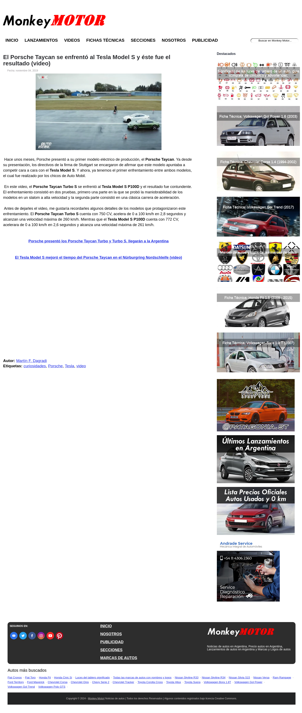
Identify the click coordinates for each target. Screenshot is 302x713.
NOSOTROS (111, 634)
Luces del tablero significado (92, 677)
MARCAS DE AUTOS (118, 658)
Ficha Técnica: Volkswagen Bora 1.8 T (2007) (258, 343)
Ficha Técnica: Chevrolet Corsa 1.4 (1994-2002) (258, 162)
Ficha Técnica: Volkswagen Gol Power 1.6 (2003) (258, 116)
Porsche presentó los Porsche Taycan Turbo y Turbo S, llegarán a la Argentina (99, 241)
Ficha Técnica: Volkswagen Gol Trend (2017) (258, 207)
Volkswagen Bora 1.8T (217, 682)
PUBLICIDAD (112, 642)
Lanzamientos (41, 40)
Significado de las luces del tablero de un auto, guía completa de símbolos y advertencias (258, 73)
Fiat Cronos (15, 677)
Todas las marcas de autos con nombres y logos (142, 677)
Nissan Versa (261, 677)
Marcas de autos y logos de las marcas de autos (258, 252)
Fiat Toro (30, 677)
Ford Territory (16, 682)
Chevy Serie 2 (100, 682)
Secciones (143, 40)
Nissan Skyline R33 (186, 677)
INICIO (106, 626)
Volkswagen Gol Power (248, 682)
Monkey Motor (96, 698)
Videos (72, 40)
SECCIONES (111, 650)
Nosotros (174, 40)
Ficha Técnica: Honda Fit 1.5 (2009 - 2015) (258, 298)
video (81, 366)
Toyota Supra (192, 682)
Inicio (11, 40)
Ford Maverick (35, 682)
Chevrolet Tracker (123, 682)
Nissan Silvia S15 (239, 677)
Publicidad (205, 40)
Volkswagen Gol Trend (21, 686)
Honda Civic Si (63, 677)
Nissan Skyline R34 (213, 677)
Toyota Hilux (173, 682)
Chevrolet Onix (80, 682)
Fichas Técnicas (105, 40)
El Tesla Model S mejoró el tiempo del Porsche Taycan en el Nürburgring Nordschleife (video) (98, 257)
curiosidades (34, 366)
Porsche (55, 366)
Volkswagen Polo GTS (51, 686)
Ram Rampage (282, 677)
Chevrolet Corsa (58, 682)
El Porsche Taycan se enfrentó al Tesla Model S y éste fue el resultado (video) (86, 60)
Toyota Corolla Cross (150, 682)
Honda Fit (45, 677)
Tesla (69, 366)
